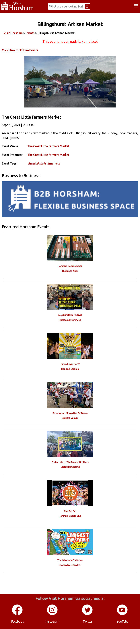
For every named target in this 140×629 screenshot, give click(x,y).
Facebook (17, 621)
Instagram (52, 621)
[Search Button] (87, 6)
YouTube (122, 621)
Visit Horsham (13, 33)
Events (30, 33)
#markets (53, 163)
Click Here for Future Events (20, 50)
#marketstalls (37, 163)
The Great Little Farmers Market (48, 146)
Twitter (87, 621)
